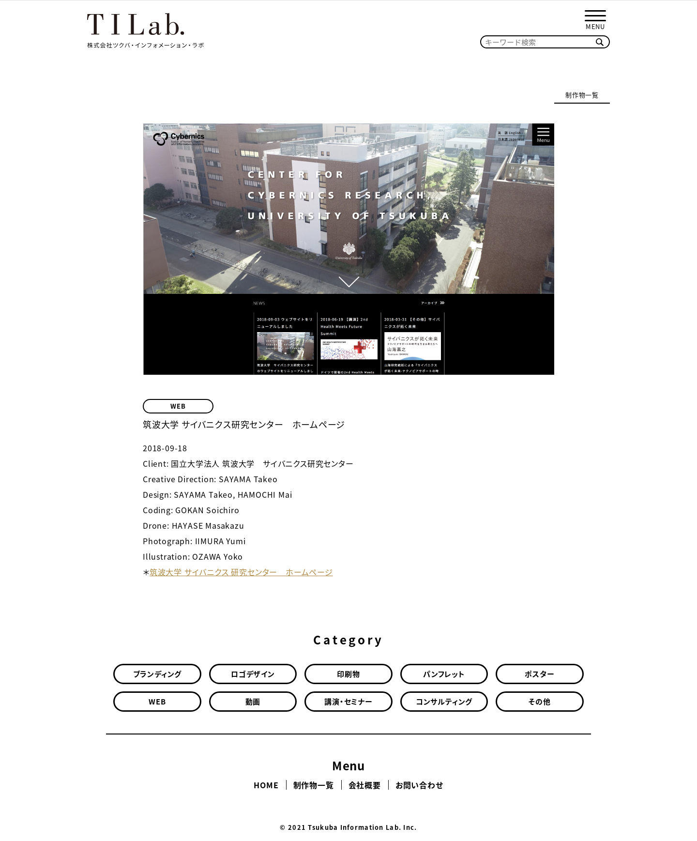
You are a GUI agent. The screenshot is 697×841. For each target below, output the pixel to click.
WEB (177, 406)
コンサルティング (444, 701)
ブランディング (157, 674)
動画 (253, 701)
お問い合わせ (419, 785)
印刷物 (348, 674)
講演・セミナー (348, 701)
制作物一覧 (582, 94)
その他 (539, 701)
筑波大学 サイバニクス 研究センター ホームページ (241, 572)
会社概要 (364, 785)
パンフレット (444, 674)
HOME (266, 785)
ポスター (539, 674)
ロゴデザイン (253, 674)
